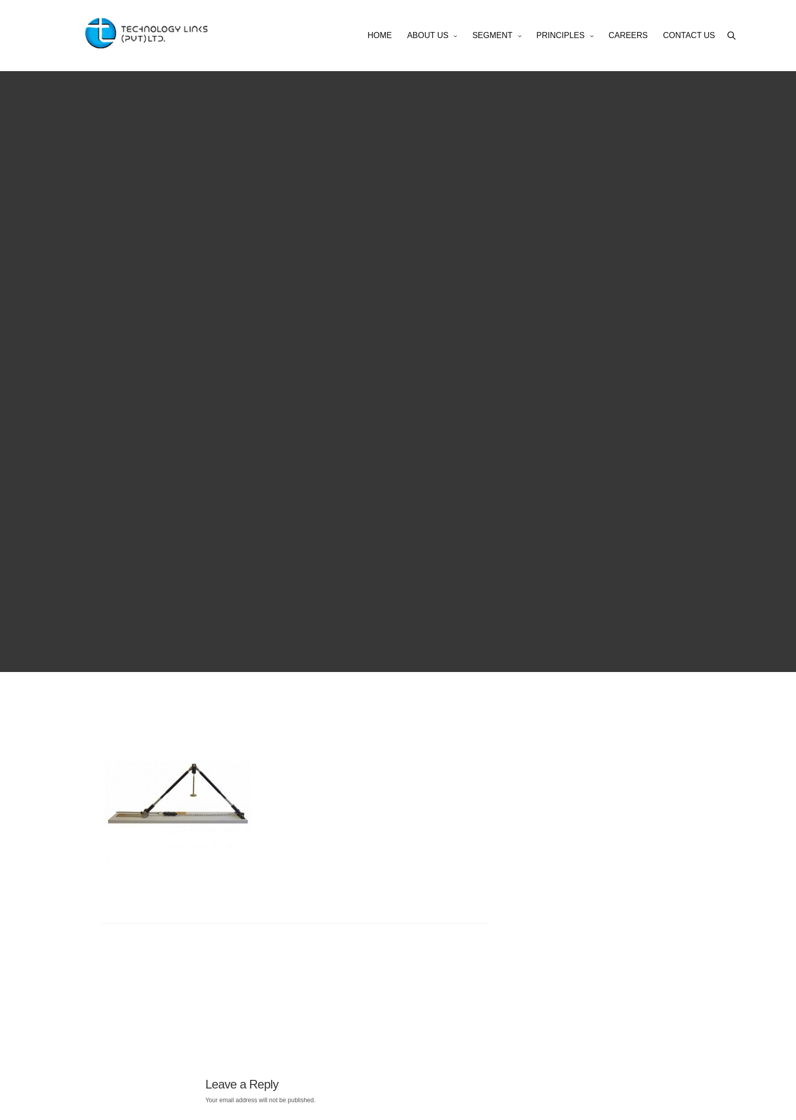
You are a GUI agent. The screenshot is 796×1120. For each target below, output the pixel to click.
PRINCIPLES (561, 35)
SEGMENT (492, 35)
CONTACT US (689, 35)
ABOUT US (428, 35)
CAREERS (628, 35)
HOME (380, 35)
